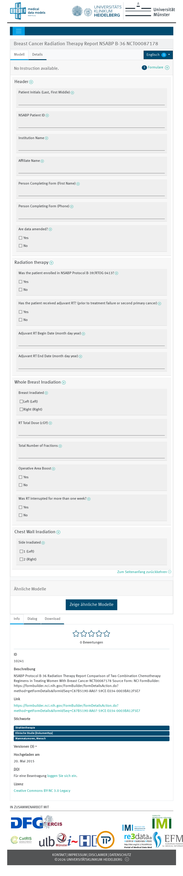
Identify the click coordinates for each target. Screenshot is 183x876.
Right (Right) (32, 409)
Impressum (77, 855)
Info (17, 619)
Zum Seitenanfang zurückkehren (144, 572)
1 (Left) (28, 551)
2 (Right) (29, 559)
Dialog (32, 619)
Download (52, 619)
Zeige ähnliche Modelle (91, 605)
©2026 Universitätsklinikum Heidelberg (88, 860)
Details (37, 54)
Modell (19, 54)
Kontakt (59, 855)
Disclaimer (98, 855)
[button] (158, 55)
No (25, 246)
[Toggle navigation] (19, 31)
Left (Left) (30, 402)
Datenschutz (120, 855)
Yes (26, 238)
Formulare (155, 67)
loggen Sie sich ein (61, 776)
